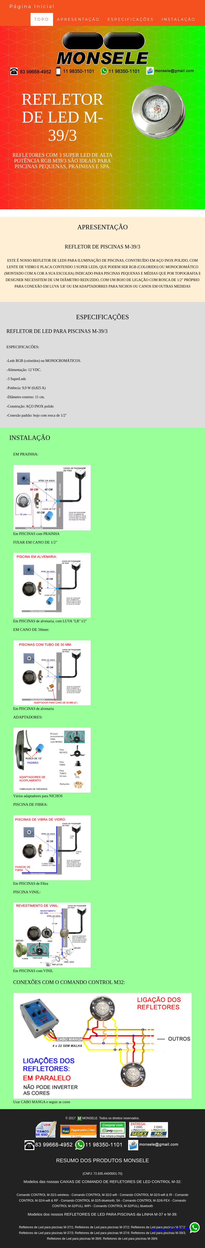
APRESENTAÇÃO (78, 19)
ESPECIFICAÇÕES (131, 19)
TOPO (41, 19)
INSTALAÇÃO (179, 19)
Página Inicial (32, 6)
